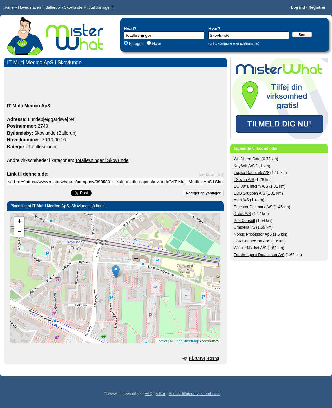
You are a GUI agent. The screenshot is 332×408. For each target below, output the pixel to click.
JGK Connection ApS (252, 241)
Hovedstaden (29, 7)
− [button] (19, 232)
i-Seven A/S (244, 179)
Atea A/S (241, 200)
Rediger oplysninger (203, 193)
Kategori (136, 43)
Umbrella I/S (244, 227)
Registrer (316, 7)
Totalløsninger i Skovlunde (101, 160)
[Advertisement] (115, 86)
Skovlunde (73, 7)
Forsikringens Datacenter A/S (259, 255)
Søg (302, 34)
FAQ (149, 393)
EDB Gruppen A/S (249, 193)
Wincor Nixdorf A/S (250, 248)
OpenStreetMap (186, 341)
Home (8, 7)
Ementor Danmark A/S (253, 207)
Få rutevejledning (204, 359)
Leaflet (162, 341)
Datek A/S (242, 213)
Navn (156, 43)
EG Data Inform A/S (251, 186)
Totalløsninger (99, 7)
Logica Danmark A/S (251, 172)
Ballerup (52, 7)
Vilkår (160, 393)
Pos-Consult (244, 220)
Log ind (298, 7)
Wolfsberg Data (247, 159)
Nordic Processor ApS (253, 234)
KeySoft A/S (244, 166)
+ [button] (19, 222)
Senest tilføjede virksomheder (194, 393)
